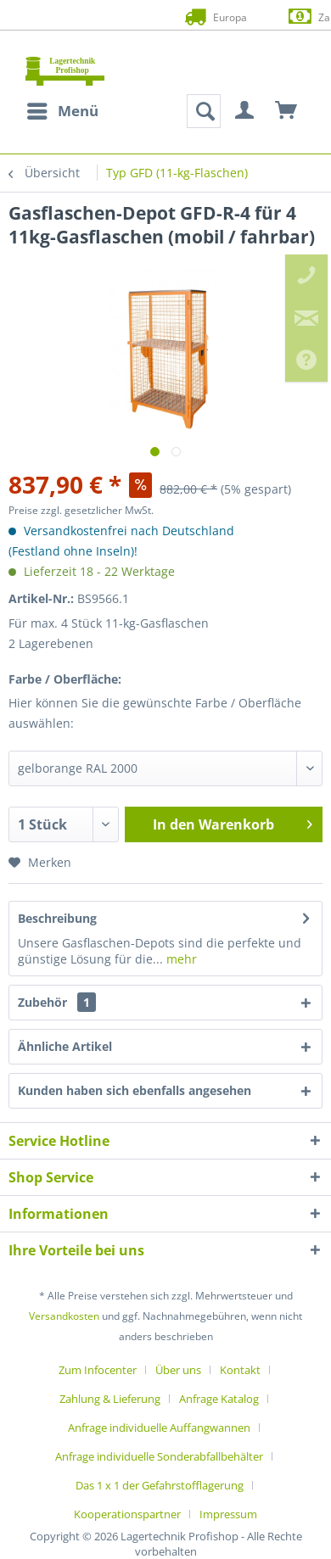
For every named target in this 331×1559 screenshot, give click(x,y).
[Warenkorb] (287, 111)
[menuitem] (62, 111)
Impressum (228, 1514)
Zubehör (57, 1002)
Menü (62, 109)
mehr (180, 959)
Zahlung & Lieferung (109, 1398)
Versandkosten (64, 1316)
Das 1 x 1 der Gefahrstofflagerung (160, 1485)
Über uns (178, 1369)
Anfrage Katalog (219, 1398)
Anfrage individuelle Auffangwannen (159, 1427)
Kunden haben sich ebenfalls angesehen (134, 1090)
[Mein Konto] (245, 111)
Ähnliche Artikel (65, 1046)
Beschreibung (57, 918)
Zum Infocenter (98, 1369)
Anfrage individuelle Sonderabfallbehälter (159, 1456)
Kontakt (240, 1369)
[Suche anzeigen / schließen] (204, 111)
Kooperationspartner (127, 1514)
